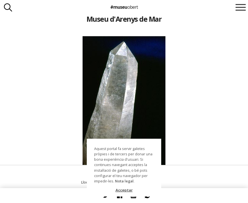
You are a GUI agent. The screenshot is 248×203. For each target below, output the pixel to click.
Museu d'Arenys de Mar (124, 19)
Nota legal (124, 181)
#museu (124, 7)
